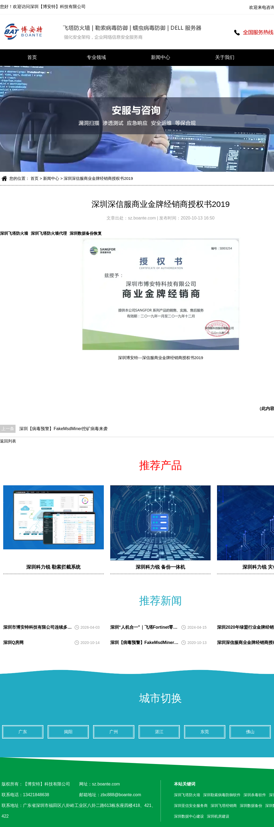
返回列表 (8, 441)
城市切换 (160, 698)
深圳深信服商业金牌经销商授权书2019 (98, 178)
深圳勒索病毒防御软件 (222, 795)
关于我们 (224, 57)
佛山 (250, 731)
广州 (113, 731)
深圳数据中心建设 (189, 816)
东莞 (204, 731)
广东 (22, 731)
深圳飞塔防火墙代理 (49, 233)
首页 (32, 57)
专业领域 (96, 57)
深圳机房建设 (218, 816)
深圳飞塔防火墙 (14, 233)
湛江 (159, 731)
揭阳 (68, 731)
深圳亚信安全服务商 (191, 805)
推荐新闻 (160, 600)
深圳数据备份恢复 (86, 233)
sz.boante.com (142, 218)
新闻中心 (160, 57)
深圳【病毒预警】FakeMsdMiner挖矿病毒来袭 (63, 428)
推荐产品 (160, 465)
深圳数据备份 (251, 805)
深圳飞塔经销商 (224, 805)
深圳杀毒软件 (254, 795)
